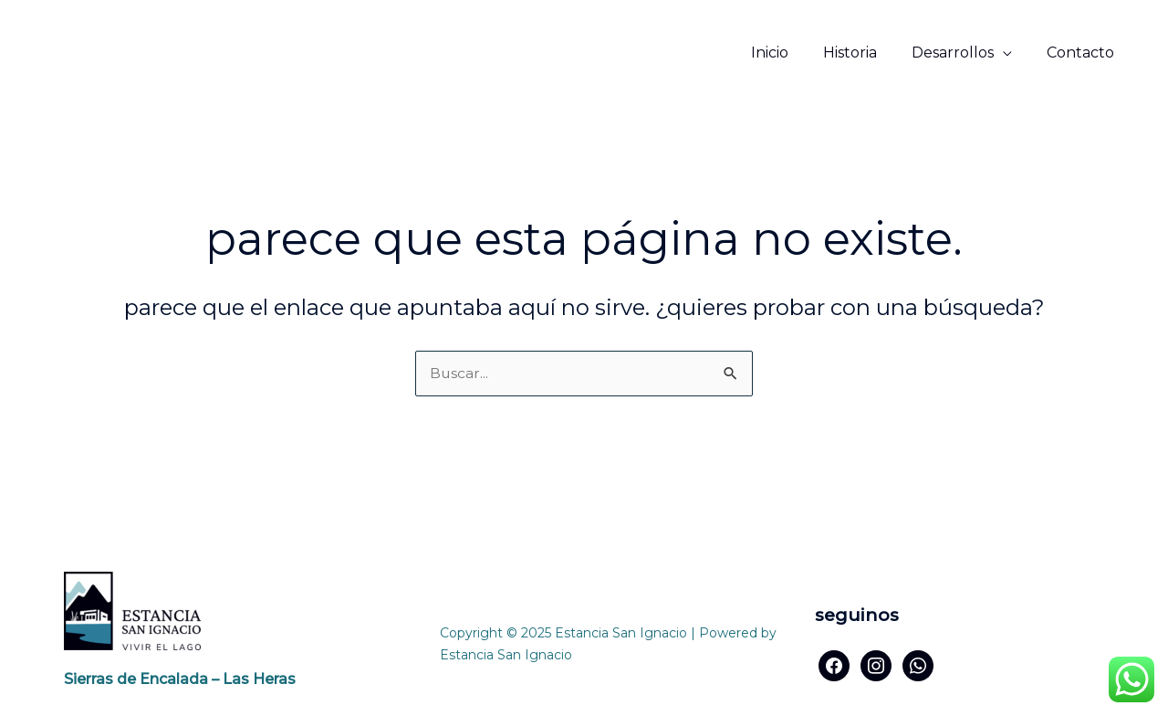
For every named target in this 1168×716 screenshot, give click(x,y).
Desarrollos (961, 52)
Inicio (789, 52)
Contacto (1083, 52)
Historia (864, 52)
